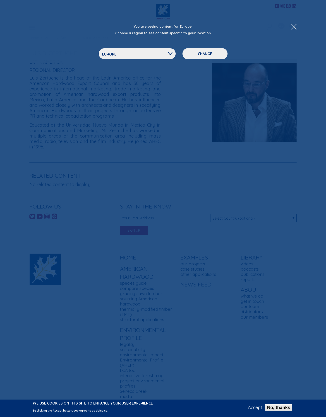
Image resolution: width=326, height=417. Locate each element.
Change (205, 53)
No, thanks (278, 408)
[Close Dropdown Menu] (293, 27)
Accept (255, 408)
